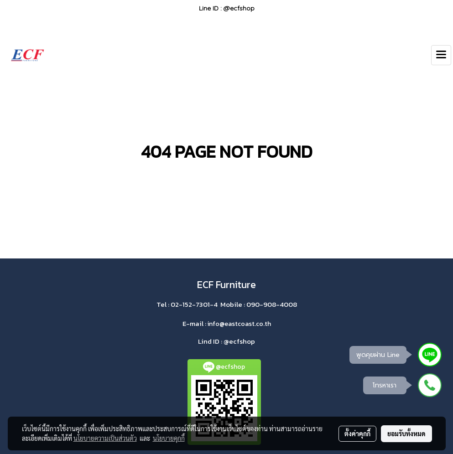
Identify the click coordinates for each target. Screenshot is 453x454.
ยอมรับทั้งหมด (406, 433)
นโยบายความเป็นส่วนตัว (105, 438)
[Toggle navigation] (441, 55)
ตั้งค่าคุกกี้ (357, 433)
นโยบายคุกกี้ (169, 438)
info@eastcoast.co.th (239, 324)
